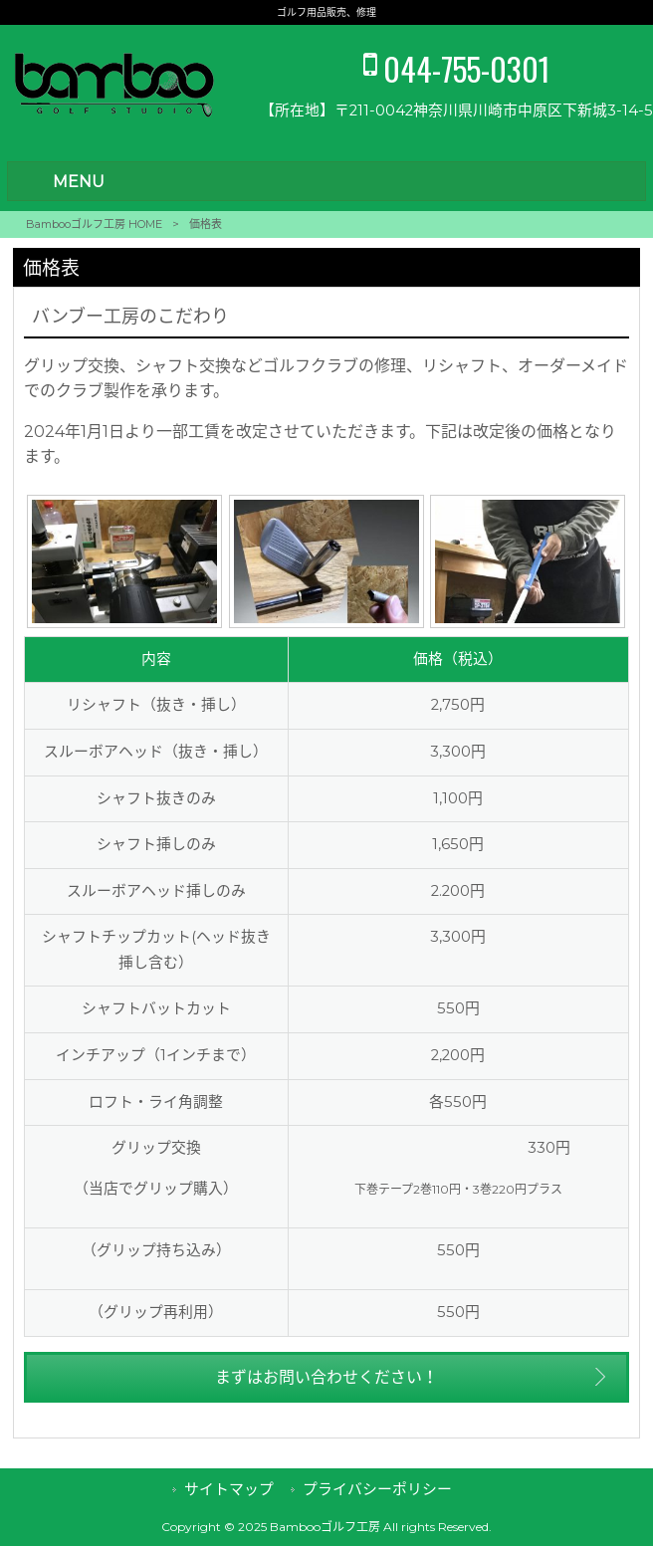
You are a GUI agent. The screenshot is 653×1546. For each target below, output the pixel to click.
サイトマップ (229, 1489)
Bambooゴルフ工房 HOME (94, 224)
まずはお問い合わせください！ (326, 1377)
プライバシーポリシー (377, 1489)
